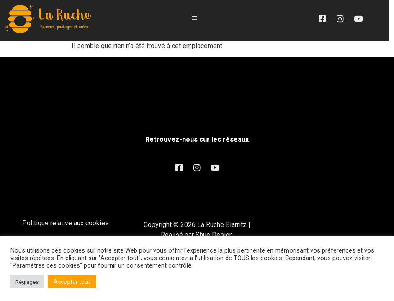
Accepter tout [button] (72, 281)
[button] (197, 17)
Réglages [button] (27, 282)
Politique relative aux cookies (65, 223)
